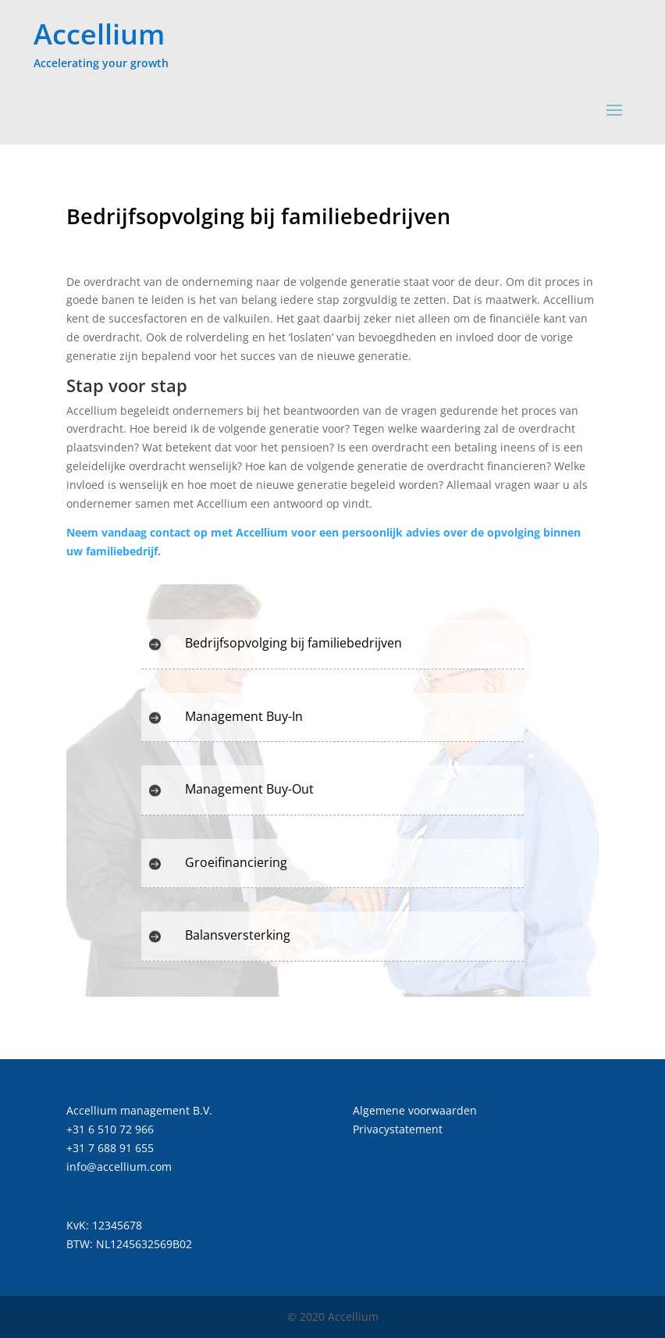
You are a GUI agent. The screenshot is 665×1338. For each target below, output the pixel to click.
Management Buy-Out (249, 788)
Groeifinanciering (236, 862)
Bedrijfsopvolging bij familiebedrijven (293, 642)
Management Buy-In (244, 716)
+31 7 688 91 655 (110, 1147)
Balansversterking (237, 935)
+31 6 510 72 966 (110, 1129)
